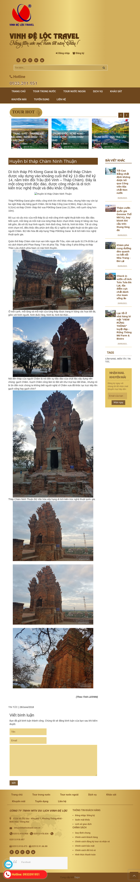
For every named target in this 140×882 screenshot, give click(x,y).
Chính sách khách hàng (86, 837)
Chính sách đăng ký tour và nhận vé (92, 841)
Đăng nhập (64, 53)
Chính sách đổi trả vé (85, 850)
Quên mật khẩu (82, 819)
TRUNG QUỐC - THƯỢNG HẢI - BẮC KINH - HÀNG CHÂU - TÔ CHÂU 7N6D (28, 137)
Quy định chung (82, 833)
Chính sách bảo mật (84, 846)
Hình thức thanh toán (85, 854)
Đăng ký (80, 53)
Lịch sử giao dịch (83, 824)
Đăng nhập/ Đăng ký (85, 815)
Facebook (26, 862)
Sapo (77, 877)
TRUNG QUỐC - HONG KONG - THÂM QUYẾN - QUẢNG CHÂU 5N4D (68, 137)
